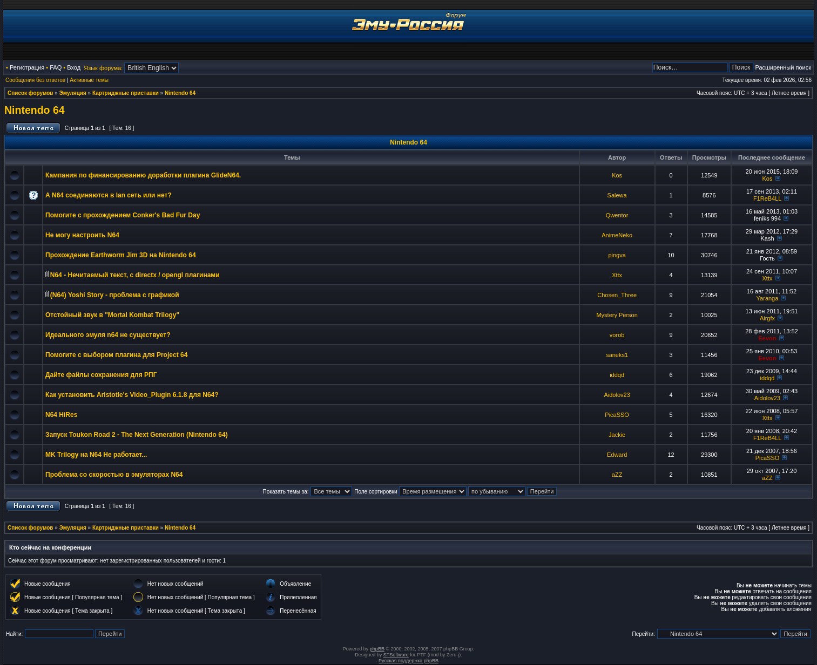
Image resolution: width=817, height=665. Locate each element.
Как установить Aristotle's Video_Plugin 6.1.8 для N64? (132, 395)
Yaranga (768, 298)
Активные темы (89, 80)
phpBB (377, 649)
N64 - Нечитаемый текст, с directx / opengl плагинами (135, 275)
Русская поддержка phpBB (408, 660)
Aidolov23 (617, 395)
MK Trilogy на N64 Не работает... (96, 454)
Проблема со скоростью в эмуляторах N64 (114, 474)
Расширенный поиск (783, 67)
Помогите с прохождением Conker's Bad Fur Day (122, 215)
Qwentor (617, 215)
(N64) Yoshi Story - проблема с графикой (114, 295)
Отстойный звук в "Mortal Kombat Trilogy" (112, 315)
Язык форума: (103, 68)
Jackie (617, 434)
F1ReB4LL (767, 198)
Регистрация (27, 67)
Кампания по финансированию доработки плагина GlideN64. (143, 175)
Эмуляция (72, 93)
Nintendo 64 (180, 93)
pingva (616, 255)
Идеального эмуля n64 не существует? (107, 335)
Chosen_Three (617, 295)
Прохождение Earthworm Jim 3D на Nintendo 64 (120, 255)
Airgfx (767, 318)
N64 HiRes (61, 415)
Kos (617, 175)
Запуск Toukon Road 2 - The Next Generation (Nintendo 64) (136, 434)
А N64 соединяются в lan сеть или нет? (108, 195)
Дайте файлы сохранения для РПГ (101, 375)
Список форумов (30, 93)
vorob (617, 335)
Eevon (767, 338)
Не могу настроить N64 (82, 235)
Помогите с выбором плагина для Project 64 (116, 355)
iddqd (617, 375)
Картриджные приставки (125, 93)
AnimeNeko (617, 235)
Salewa (617, 195)
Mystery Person (616, 315)
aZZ (617, 474)
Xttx (617, 275)
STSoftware (396, 654)
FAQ (56, 67)
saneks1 (617, 355)
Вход (73, 67)
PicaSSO (617, 415)
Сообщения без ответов (35, 80)
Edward (617, 454)
